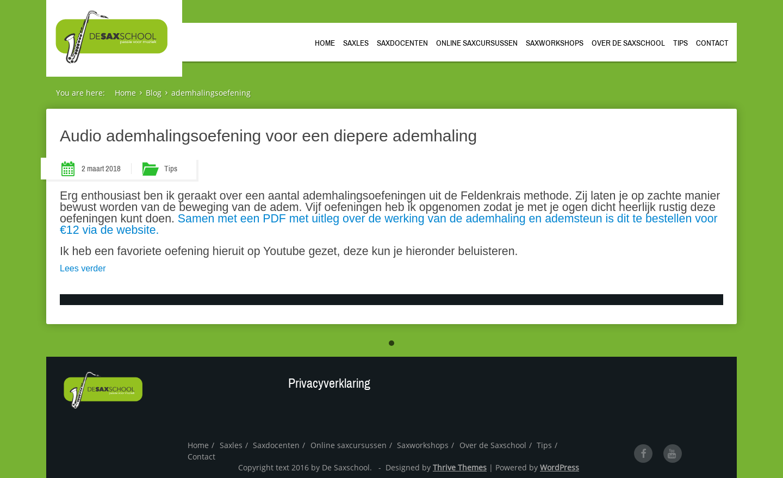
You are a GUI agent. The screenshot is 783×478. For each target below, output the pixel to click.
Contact (712, 42)
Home (325, 42)
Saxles (356, 42)
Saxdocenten (402, 42)
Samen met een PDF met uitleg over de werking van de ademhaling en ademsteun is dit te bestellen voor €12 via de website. (389, 224)
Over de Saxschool (628, 42)
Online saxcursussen (477, 42)
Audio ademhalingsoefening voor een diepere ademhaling (268, 136)
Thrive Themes (460, 467)
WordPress (559, 467)
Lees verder (83, 268)
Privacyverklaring (329, 383)
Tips (680, 42)
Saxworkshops (554, 42)
